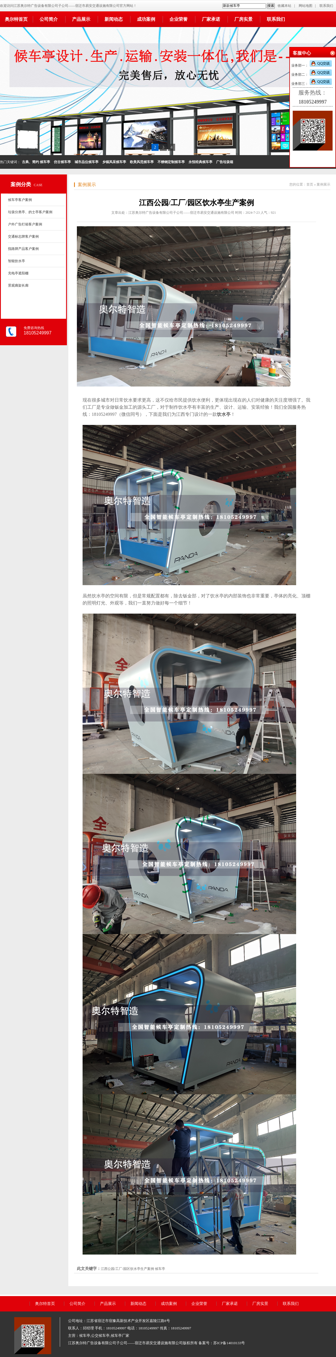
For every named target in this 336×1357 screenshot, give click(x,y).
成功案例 (146, 19)
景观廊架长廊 (18, 285)
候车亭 (160, 1269)
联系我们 (326, 6)
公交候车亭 (100, 1335)
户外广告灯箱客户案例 (25, 224)
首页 (309, 184)
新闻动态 (114, 19)
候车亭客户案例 (20, 200)
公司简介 (49, 19)
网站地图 (305, 6)
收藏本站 (284, 6)
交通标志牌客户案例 (23, 236)
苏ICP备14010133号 (229, 1343)
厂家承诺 (211, 19)
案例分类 (21, 184)
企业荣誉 (178, 19)
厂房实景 (243, 19)
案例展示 (87, 184)
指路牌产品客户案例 (23, 249)
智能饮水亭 (16, 261)
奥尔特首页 (16, 19)
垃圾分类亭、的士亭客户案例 (30, 212)
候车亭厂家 (120, 1335)
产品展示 (81, 19)
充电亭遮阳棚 (18, 273)
